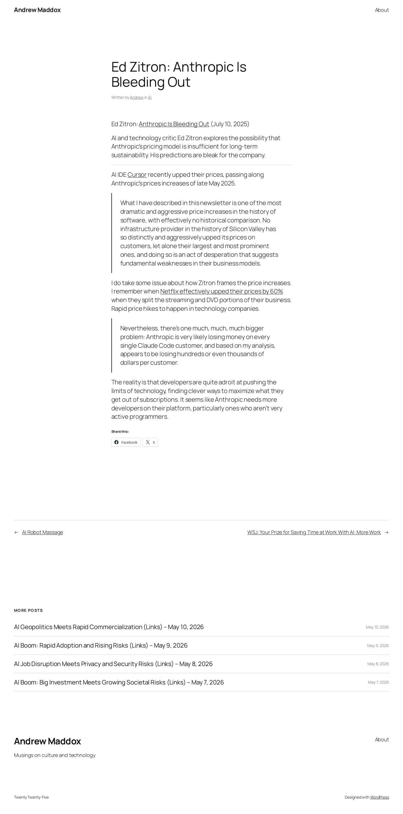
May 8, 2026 (378, 663)
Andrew (136, 97)
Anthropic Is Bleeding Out (174, 124)
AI (149, 97)
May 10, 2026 (377, 627)
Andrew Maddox (37, 10)
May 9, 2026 (378, 645)
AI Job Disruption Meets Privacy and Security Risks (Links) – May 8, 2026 (113, 663)
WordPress (379, 797)
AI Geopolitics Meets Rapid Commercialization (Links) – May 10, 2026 (109, 627)
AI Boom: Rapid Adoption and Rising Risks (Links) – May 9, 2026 (101, 645)
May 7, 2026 (378, 682)
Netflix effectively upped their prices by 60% (221, 291)
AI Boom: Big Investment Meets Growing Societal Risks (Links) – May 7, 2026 (119, 682)
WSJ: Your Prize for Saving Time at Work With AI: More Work (314, 532)
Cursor (137, 174)
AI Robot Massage (42, 532)
